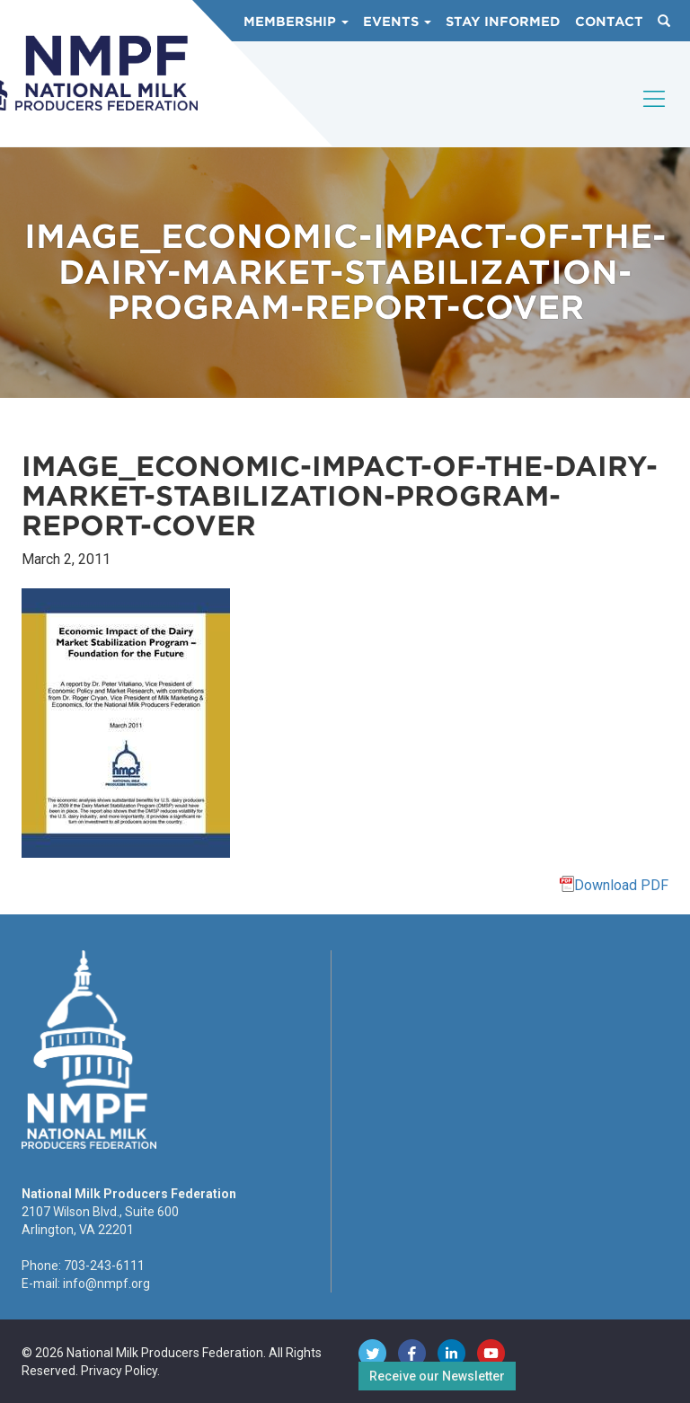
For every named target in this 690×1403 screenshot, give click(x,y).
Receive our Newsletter (437, 1376)
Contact (609, 21)
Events (397, 21)
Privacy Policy (119, 1370)
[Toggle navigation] (654, 114)
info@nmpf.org (106, 1283)
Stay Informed (503, 21)
